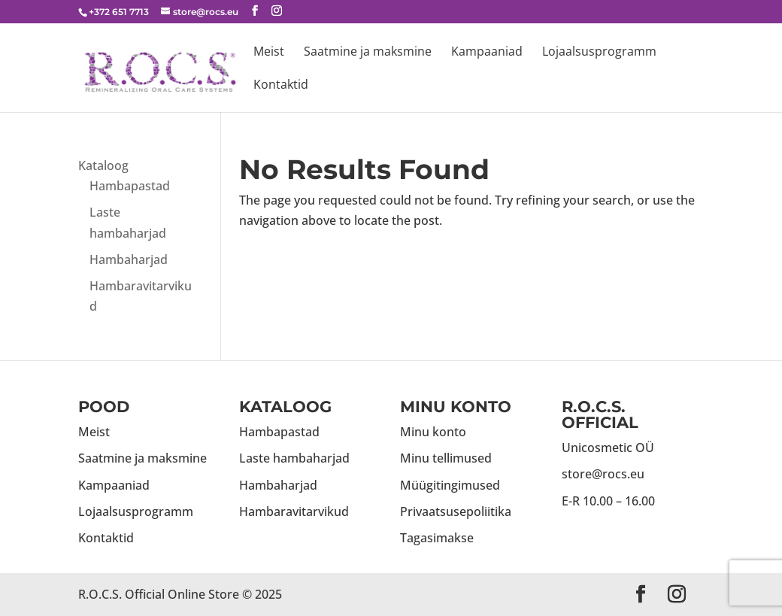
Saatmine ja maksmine (368, 52)
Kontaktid (280, 86)
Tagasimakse (437, 538)
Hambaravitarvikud (294, 511)
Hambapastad (129, 186)
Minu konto (433, 431)
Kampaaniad (487, 52)
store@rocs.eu (603, 474)
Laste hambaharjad (294, 458)
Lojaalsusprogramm (599, 52)
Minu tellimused (446, 458)
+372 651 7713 (119, 11)
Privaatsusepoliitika (455, 511)
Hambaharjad (128, 259)
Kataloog (103, 165)
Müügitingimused (450, 485)
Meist (268, 52)
